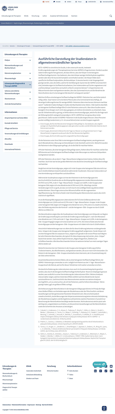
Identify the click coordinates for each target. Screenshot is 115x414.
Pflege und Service (11, 128)
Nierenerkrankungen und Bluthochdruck (14, 66)
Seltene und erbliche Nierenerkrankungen (12, 92)
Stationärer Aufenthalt (33, 371)
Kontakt (58, 1)
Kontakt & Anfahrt (11, 123)
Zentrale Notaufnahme (13, 104)
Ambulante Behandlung (34, 375)
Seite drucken (73, 371)
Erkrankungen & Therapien (11, 16)
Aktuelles (8, 139)
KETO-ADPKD (59, 46)
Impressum (31, 405)
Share (71, 378)
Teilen (71, 375)
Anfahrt (69, 1)
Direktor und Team (32, 378)
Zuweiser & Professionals (59, 16)
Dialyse (7, 60)
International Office (108, 1)
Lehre (45, 16)
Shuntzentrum (10, 99)
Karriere (74, 16)
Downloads (9, 144)
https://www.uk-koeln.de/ (10, 8)
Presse (79, 1)
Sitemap (38, 405)
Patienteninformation (19, 405)
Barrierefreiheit (47, 405)
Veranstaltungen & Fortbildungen (17, 134)
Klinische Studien (52, 371)
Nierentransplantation (13, 73)
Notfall (47, 1)
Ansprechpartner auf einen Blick (16, 118)
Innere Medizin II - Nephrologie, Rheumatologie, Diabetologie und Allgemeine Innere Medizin (32, 23)
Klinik (26, 16)
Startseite (12, 46)
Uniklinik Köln (92, 1)
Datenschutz (7, 405)
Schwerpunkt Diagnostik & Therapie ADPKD (43, 46)
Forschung (35, 16)
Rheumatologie (10, 78)
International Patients (13, 149)
